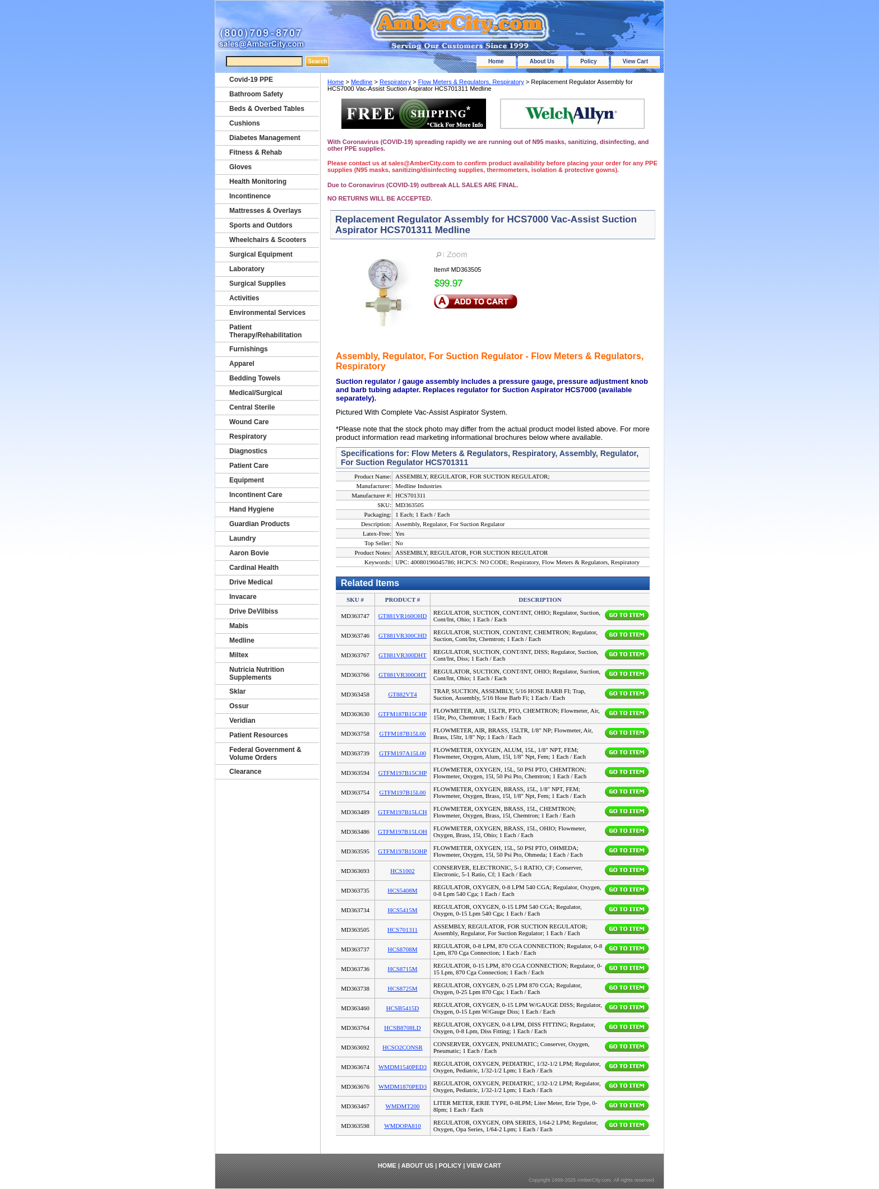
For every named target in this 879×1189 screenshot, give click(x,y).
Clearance (245, 771)
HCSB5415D (402, 1008)
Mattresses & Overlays (265, 211)
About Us (542, 61)
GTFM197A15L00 (402, 753)
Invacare (243, 597)
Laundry (242, 538)
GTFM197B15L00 (403, 792)
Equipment (246, 480)
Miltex (238, 655)
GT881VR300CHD (402, 635)
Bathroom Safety (256, 94)
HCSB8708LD (402, 1027)
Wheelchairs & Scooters (267, 240)
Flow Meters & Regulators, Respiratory (471, 81)
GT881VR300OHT (402, 674)
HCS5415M (402, 910)
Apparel (242, 364)
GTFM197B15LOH (402, 831)
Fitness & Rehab (255, 152)
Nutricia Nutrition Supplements (256, 673)
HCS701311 (402, 929)
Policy (588, 61)
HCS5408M (402, 890)
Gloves (240, 167)
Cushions (244, 123)
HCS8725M (402, 988)
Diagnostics (248, 451)
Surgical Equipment (261, 254)
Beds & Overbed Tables (266, 109)
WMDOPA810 (402, 1125)
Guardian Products (259, 524)
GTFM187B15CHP (402, 713)
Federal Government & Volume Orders (265, 753)
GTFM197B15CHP (402, 772)
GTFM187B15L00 (403, 733)
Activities (244, 298)
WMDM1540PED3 (402, 1066)
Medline (362, 81)
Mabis (238, 626)
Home (496, 61)
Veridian (242, 720)
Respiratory (395, 81)
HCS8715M (402, 968)
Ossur (239, 706)
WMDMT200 (403, 1106)
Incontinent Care (256, 495)
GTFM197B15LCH (402, 812)
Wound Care (249, 422)
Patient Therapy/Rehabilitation (265, 331)
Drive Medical (250, 582)
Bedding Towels (254, 378)
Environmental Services (267, 313)
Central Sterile (252, 407)
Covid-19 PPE (251, 79)
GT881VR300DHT (402, 655)
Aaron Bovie (249, 553)
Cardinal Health (254, 568)
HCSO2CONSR (402, 1047)
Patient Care (249, 466)
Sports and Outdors (261, 225)
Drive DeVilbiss (253, 611)
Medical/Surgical (256, 393)
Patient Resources (258, 735)
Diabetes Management (264, 138)
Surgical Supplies (257, 283)
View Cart (635, 61)
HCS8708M (402, 949)
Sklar (237, 691)
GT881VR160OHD (402, 615)
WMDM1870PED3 (402, 1086)
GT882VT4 (402, 694)
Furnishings (248, 349)
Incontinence (250, 196)
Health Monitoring (257, 181)
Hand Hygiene (251, 509)
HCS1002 (402, 870)
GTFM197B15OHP (402, 851)
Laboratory (247, 269)
